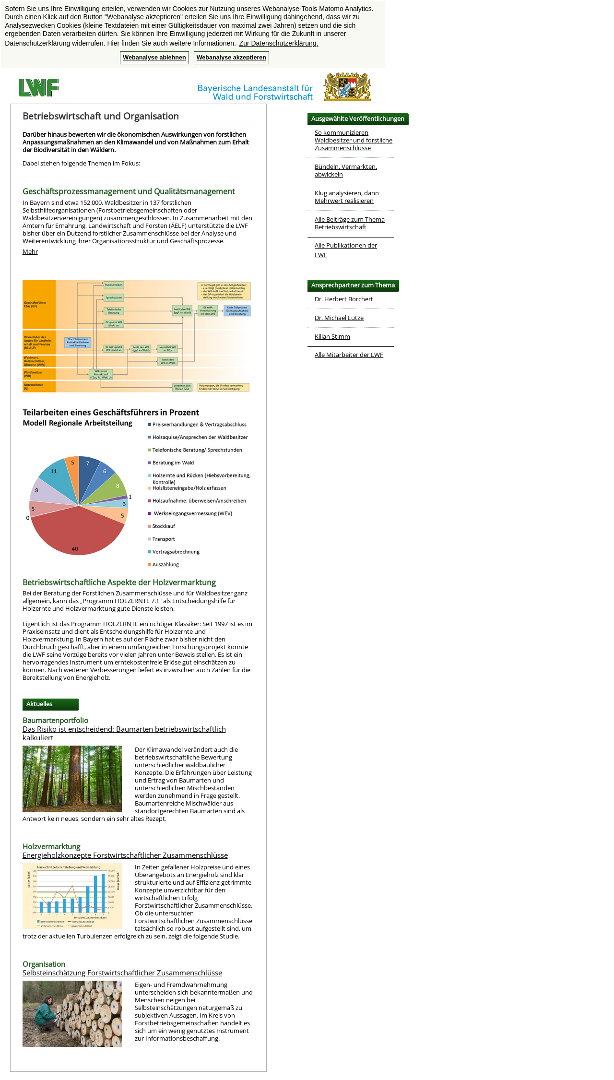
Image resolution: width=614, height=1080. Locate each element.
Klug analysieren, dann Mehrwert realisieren (347, 197)
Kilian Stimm (332, 336)
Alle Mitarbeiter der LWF (349, 354)
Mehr (30, 251)
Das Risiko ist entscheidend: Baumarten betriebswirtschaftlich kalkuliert (124, 733)
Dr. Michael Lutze (339, 317)
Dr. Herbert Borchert (344, 299)
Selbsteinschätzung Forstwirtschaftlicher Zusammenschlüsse (122, 972)
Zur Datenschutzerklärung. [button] (279, 43)
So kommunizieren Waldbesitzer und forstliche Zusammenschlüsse (353, 140)
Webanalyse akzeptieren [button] (231, 57)
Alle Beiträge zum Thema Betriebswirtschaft (350, 223)
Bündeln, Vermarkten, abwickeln (346, 170)
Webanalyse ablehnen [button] (154, 57)
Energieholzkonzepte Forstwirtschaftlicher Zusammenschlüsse (125, 855)
